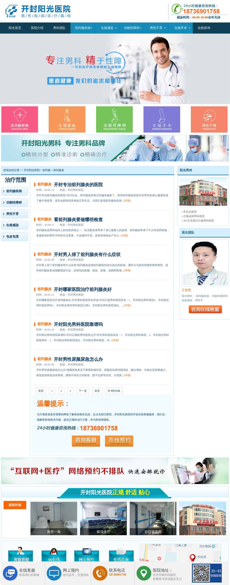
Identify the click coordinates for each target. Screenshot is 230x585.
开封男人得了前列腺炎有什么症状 (87, 254)
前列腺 (46, 170)
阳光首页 (15, 28)
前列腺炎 (58, 170)
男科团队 (59, 28)
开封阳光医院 (32, 170)
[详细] (127, 200)
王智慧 (186, 290)
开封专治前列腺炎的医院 (78, 184)
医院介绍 (37, 28)
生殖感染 (107, 28)
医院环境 (15, 505)
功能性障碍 (131, 28)
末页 (97, 390)
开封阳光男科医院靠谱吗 (78, 324)
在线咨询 (204, 28)
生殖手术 (180, 28)
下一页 (83, 390)
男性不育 (156, 28)
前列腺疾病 (83, 28)
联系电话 (117, 572)
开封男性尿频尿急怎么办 (78, 359)
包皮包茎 (12, 236)
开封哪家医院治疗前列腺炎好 (83, 289)
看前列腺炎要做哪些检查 (78, 219)
